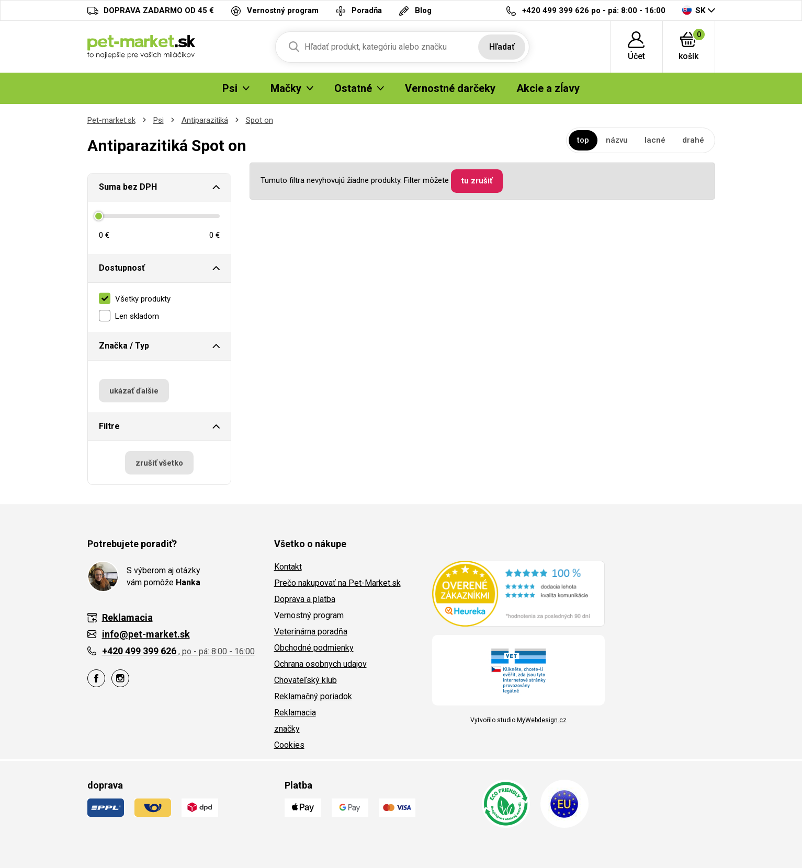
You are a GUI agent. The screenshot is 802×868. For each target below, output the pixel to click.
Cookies (289, 745)
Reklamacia (295, 712)
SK (693, 10)
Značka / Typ (124, 346)
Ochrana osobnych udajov (320, 664)
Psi (158, 120)
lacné (655, 140)
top (583, 140)
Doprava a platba (304, 599)
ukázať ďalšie (134, 391)
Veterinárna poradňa (310, 631)
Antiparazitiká (205, 120)
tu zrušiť (476, 181)
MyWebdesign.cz (542, 720)
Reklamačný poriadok (313, 696)
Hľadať (502, 47)
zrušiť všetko (159, 463)
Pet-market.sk (111, 120)
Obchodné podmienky (314, 648)
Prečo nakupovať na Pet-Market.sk (337, 583)
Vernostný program (309, 615)
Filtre (109, 426)
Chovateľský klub (305, 680)
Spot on (259, 120)
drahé (693, 140)
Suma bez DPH (128, 187)
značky (287, 729)
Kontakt (288, 567)
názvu (617, 140)
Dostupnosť (122, 268)
